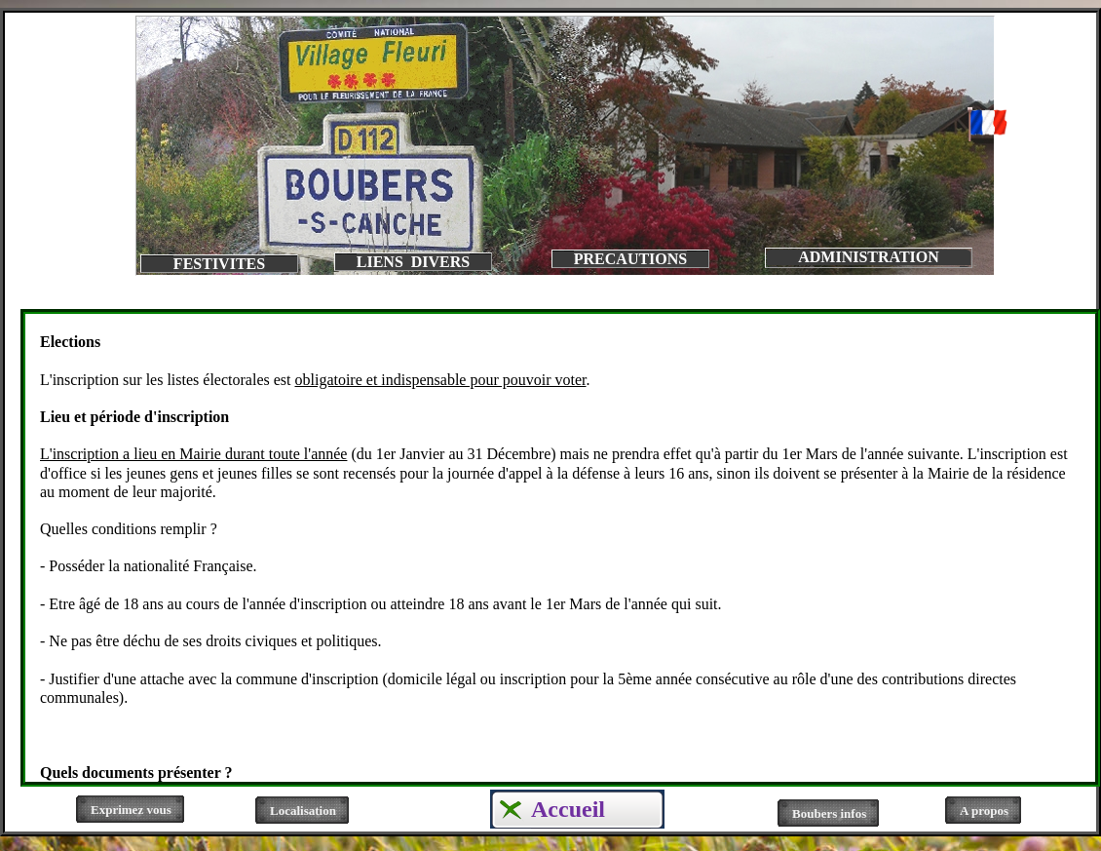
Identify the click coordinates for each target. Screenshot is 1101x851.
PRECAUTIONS (630, 259)
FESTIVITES (219, 263)
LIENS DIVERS (413, 261)
